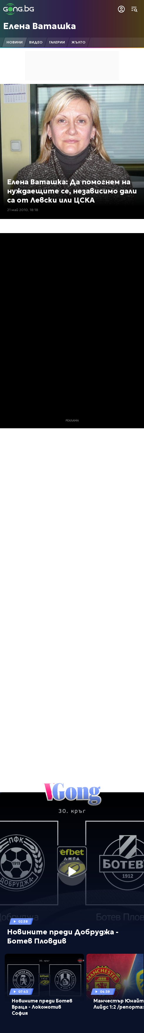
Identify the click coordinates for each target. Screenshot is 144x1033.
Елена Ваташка (39, 26)
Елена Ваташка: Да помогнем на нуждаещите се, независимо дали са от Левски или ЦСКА (72, 191)
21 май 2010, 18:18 (22, 210)
